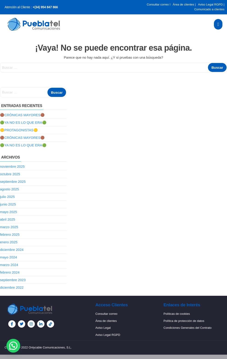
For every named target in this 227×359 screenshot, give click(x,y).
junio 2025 (8, 204)
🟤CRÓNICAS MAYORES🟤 (22, 115)
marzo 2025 (9, 227)
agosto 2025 (9, 189)
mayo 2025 (8, 212)
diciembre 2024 (12, 250)
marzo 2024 (9, 265)
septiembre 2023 (13, 280)
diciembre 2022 (12, 287)
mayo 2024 (8, 257)
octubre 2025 (10, 174)
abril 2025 (7, 219)
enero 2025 (8, 242)
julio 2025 (7, 197)
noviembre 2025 (12, 166)
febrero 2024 (9, 272)
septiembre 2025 (13, 182)
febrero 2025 (9, 234)
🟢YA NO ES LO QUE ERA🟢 (23, 122)
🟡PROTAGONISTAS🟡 (19, 130)
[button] (13, 346)
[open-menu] (218, 24)
